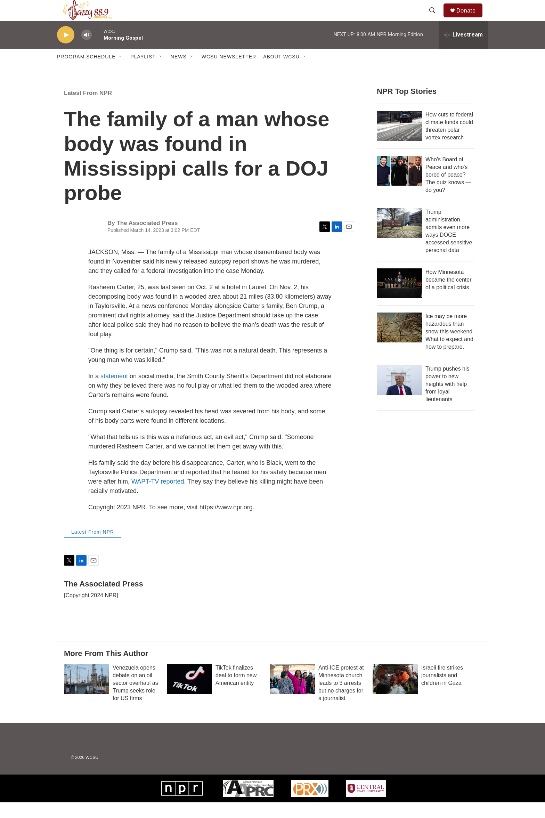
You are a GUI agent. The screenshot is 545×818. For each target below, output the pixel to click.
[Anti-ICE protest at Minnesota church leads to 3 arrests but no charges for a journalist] (292, 695)
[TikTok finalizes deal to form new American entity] (189, 695)
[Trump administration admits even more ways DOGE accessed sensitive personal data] (399, 239)
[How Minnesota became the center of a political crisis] (399, 299)
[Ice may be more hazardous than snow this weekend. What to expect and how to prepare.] (399, 343)
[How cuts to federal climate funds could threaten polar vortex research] (399, 141)
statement (114, 391)
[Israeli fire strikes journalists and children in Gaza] (395, 695)
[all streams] (463, 50)
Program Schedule (86, 72)
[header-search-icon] (435, 18)
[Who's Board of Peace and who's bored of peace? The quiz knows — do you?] (399, 186)
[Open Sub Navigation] (120, 72)
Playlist (142, 72)
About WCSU (281, 72)
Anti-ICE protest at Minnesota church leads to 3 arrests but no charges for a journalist (341, 698)
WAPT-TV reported (157, 497)
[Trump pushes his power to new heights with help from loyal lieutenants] (399, 396)
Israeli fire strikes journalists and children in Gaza (442, 691)
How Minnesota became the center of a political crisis (448, 295)
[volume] (86, 50)
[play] (65, 51)
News (179, 72)
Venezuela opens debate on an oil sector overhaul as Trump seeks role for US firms (135, 698)
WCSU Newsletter (229, 72)
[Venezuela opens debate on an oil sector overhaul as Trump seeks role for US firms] (86, 695)
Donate (470, 18)
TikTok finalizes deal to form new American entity (236, 691)
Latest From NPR (88, 108)
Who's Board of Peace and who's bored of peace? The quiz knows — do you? (448, 190)
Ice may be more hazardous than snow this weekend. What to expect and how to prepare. (449, 347)
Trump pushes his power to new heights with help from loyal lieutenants (447, 399)
